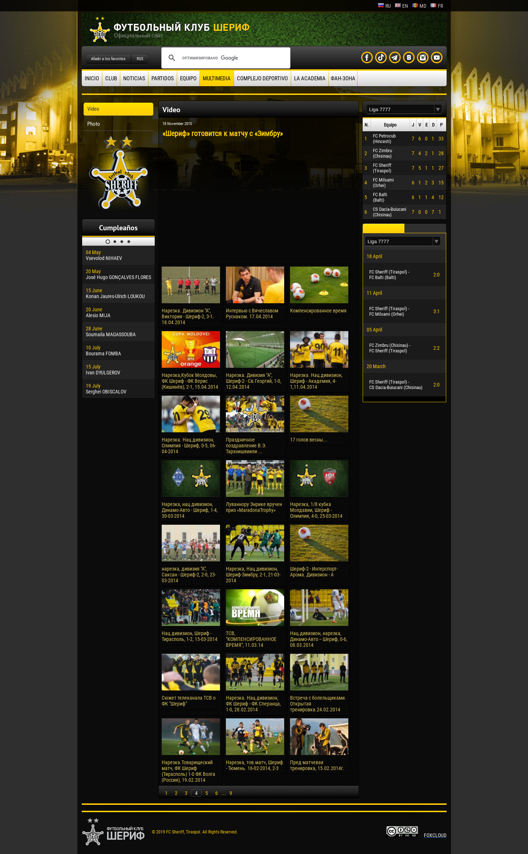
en (401, 6)
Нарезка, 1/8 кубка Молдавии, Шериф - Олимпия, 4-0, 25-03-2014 (316, 510)
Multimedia (217, 78)
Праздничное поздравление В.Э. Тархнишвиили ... (246, 445)
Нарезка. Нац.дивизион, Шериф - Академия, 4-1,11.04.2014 (316, 381)
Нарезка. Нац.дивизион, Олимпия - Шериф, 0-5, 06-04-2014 (189, 445)
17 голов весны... (308, 440)
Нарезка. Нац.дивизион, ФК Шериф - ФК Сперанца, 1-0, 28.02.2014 (253, 703)
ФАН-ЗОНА (343, 78)
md (419, 6)
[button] (438, 109)
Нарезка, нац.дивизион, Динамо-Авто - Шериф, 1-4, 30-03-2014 (190, 510)
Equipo (188, 78)
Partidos (162, 78)
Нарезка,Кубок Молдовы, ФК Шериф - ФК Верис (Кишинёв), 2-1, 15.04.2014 (190, 381)
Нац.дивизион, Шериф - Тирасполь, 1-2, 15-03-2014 (189, 636)
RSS (140, 58)
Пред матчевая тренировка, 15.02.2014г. (317, 765)
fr (436, 6)
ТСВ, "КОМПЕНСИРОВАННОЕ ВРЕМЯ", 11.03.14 (251, 639)
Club (111, 78)
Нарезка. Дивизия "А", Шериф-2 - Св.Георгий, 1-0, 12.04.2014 (253, 381)
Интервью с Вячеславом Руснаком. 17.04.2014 (252, 313)
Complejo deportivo (262, 78)
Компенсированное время (318, 311)
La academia (310, 78)
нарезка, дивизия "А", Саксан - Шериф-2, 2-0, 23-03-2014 (189, 574)
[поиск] (224, 58)
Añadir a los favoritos (108, 58)
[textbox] (400, 109)
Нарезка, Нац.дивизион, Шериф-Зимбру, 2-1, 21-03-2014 (253, 574)
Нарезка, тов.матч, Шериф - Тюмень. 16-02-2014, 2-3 (254, 765)
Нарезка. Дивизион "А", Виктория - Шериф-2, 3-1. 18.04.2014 (188, 316)
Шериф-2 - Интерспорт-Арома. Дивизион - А (314, 572)
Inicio (92, 78)
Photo (93, 124)
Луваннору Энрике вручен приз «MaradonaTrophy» (254, 507)
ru (384, 6)
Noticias (134, 78)
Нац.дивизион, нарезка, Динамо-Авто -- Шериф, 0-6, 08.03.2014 (318, 639)
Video (93, 109)
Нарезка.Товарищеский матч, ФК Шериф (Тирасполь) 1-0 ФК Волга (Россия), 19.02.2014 (188, 771)
